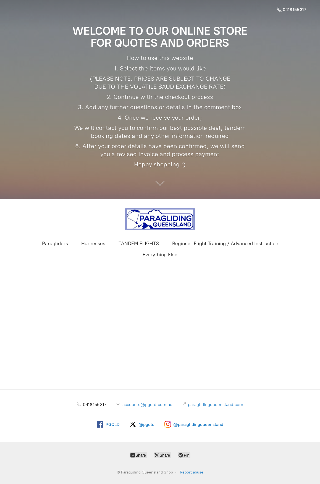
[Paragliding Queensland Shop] (160, 219)
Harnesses (93, 243)
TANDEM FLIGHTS (139, 243)
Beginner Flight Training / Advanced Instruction (225, 243)
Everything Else (160, 255)
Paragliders (55, 243)
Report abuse (191, 472)
